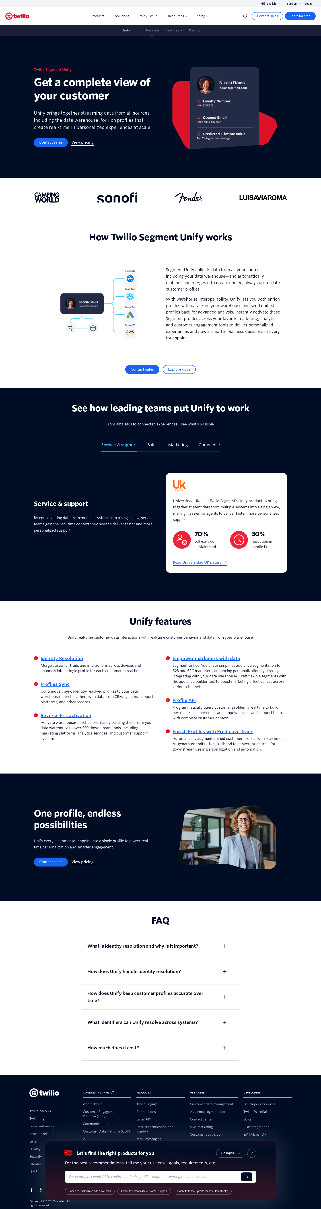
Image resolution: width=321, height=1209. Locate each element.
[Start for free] (300, 16)
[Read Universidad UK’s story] (200, 562)
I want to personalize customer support (144, 1191)
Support (294, 3)
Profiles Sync (55, 684)
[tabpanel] (160, 523)
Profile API (184, 700)
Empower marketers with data (206, 658)
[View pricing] (82, 142)
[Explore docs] (179, 369)
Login (310, 3)
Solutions (124, 16)
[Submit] (246, 1176)
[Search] (245, 16)
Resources (177, 16)
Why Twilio (150, 16)
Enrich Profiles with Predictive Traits (213, 731)
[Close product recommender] (251, 1153)
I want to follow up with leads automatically (202, 1191)
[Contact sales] (267, 16)
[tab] (119, 447)
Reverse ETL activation (66, 715)
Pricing (202, 16)
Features (172, 30)
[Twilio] (17, 16)
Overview (151, 30)
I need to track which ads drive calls (90, 1191)
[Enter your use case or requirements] (154, 1177)
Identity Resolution (62, 658)
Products (99, 16)
